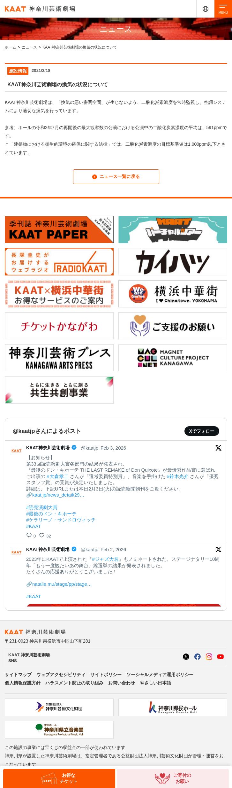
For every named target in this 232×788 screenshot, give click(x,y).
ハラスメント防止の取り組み (74, 682)
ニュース (29, 47)
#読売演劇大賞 (41, 507)
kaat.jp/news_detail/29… (58, 495)
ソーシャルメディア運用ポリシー (159, 674)
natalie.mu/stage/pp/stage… (62, 584)
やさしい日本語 (155, 682)
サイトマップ (18, 674)
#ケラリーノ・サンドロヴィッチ (61, 519)
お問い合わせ (121, 682)
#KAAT (33, 526)
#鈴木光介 (178, 476)
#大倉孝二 (57, 476)
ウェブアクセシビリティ (61, 674)
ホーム (10, 47)
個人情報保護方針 (23, 682)
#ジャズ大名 (105, 559)
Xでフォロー (201, 431)
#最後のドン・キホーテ (51, 513)
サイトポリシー (106, 674)
